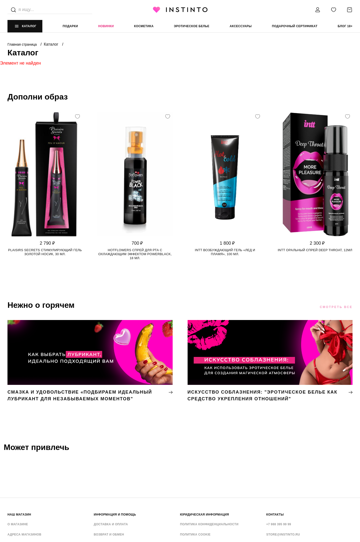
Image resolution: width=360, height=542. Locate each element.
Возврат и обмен (109, 534)
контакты (275, 514)
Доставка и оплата (111, 524)
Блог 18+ (345, 26)
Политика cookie (195, 534)
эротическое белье (192, 26)
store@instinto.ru (283, 534)
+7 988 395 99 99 (278, 524)
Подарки (70, 26)
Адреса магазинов (24, 534)
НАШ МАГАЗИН (19, 514)
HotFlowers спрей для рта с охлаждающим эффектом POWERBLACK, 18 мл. (135, 254)
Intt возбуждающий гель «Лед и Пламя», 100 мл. (225, 252)
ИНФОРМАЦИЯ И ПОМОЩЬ (115, 514)
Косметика (143, 26)
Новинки (106, 26)
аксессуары (241, 26)
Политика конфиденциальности (209, 524)
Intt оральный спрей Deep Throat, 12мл (315, 250)
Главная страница (22, 44)
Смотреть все (336, 307)
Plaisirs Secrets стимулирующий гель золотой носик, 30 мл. (45, 252)
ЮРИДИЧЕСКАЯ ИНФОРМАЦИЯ (204, 514)
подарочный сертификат (294, 26)
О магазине (17, 524)
